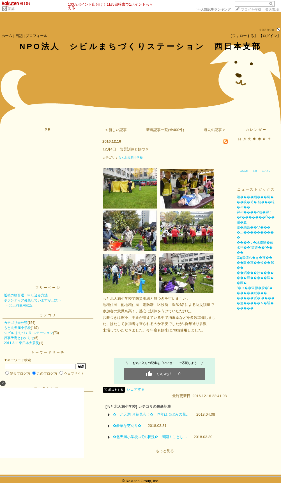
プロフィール (36, 36)
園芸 (11, 9)
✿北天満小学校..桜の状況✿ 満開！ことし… (150, 437)
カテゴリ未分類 (15, 323)
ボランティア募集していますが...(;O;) (32, 300)
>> (214, 10)
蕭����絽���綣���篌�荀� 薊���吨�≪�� (256, 202)
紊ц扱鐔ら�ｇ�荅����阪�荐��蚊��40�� (255, 263)
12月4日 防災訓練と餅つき (126, 149)
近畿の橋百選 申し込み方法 (26, 295)
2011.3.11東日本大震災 (21, 343)
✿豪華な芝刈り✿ (127, 426)
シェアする (135, 389)
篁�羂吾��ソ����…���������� (255, 232)
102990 (267, 30)
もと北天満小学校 (17, 328)
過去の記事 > (214, 130)
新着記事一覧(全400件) (165, 130)
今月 (255, 171)
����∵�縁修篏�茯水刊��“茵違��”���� (255, 248)
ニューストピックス (256, 189)
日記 (19, 36)
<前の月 (244, 171)
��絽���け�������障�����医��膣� (255, 278)
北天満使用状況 (21, 305)
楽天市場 (272, 10)
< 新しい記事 (116, 130)
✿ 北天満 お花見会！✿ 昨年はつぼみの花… (151, 414)
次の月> (266, 171)
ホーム (6, 36)
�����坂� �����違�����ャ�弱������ (256, 303)
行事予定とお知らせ (19, 338)
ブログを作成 (251, 10)
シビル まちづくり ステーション (28, 333)
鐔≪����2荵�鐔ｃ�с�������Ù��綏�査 (256, 217)
